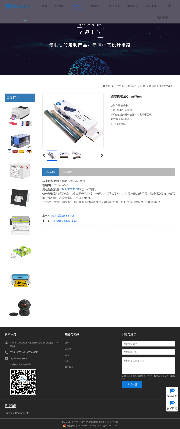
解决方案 (114, 5)
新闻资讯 (132, 5)
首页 (44, 5)
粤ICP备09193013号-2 (107, 425)
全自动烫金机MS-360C (64, 220)
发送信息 (132, 384)
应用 (67, 361)
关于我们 (59, 5)
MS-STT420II (70, 189)
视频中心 (96, 5)
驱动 (67, 342)
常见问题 (69, 367)
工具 (67, 355)
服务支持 (151, 5)
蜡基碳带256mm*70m (63, 215)
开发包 (68, 348)
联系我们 (162, 17)
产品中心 (77, 5)
